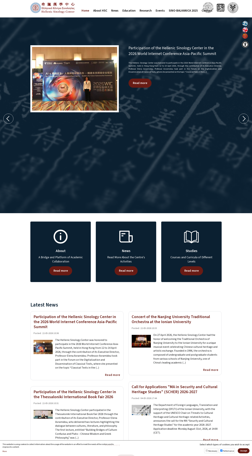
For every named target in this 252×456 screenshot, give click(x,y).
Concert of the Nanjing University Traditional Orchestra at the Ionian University (171, 319)
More (5, 451)
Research (146, 11)
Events (160, 11)
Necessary (212, 451)
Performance (228, 451)
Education (129, 11)
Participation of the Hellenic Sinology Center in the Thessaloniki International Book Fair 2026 (75, 394)
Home (85, 11)
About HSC (100, 11)
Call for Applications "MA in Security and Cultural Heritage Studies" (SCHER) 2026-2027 (174, 389)
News (114, 11)
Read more (140, 83)
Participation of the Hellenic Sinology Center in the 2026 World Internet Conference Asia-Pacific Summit (172, 50)
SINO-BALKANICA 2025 (183, 11)
